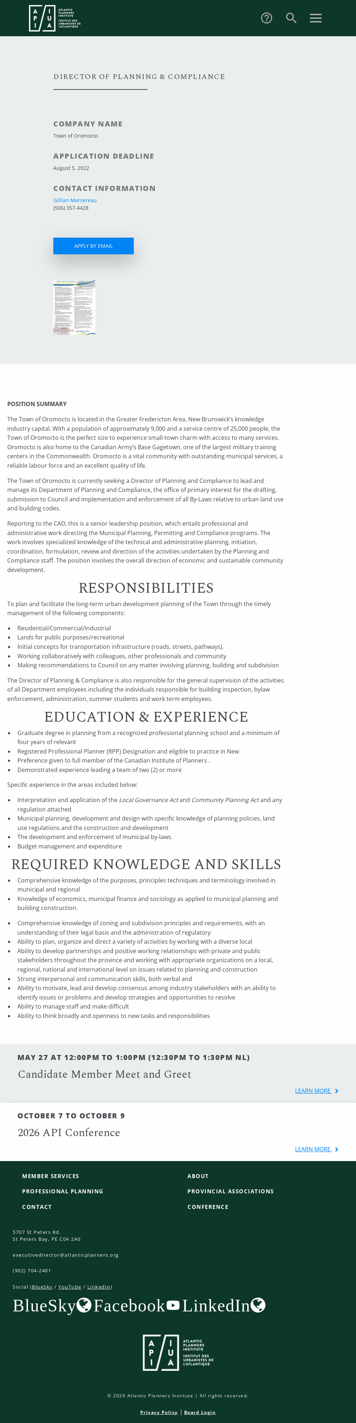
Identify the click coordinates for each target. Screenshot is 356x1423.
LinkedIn (99, 1287)
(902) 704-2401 (32, 1270)
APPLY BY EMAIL (93, 245)
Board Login (200, 1412)
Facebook (130, 1305)
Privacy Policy (159, 1412)
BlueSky (42, 1287)
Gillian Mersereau (75, 200)
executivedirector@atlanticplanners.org (66, 1255)
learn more (313, 1091)
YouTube (70, 1287)
